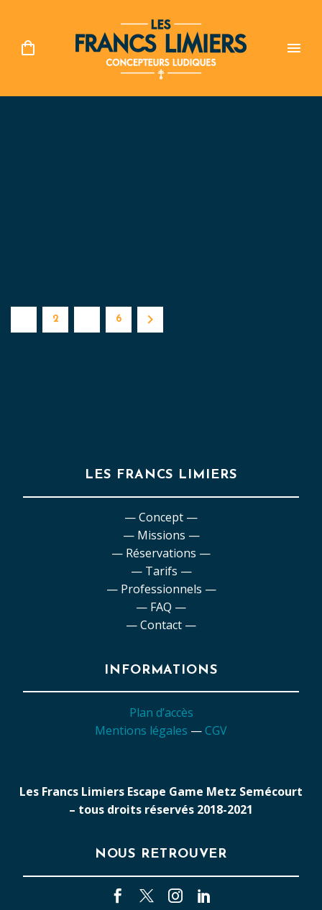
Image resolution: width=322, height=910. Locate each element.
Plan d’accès (161, 712)
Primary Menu (294, 48)
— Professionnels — (161, 589)
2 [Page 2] (55, 319)
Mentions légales (141, 730)
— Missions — (161, 535)
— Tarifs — (161, 571)
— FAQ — (161, 607)
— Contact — (161, 625)
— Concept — (161, 517)
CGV (216, 730)
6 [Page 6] (118, 319)
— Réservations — (161, 553)
